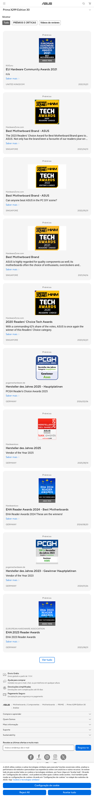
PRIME (61, 705)
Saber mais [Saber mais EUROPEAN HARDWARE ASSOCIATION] (13, 641)
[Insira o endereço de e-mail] (38, 748)
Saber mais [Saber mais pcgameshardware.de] (13, 395)
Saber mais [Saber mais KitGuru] (13, 78)
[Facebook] (31, 757)
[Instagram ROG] (55, 757)
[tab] (6, 22)
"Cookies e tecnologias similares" (26, 780)
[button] (4, 3)
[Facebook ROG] (39, 757)
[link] (47, 3)
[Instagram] (47, 757)
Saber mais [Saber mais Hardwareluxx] (13, 457)
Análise (16, 708)
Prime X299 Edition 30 (16, 10)
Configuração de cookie (47, 785)
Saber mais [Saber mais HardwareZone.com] (13, 143)
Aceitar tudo (69, 792)
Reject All (24, 792)
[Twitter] (63, 757)
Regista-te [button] (83, 747)
